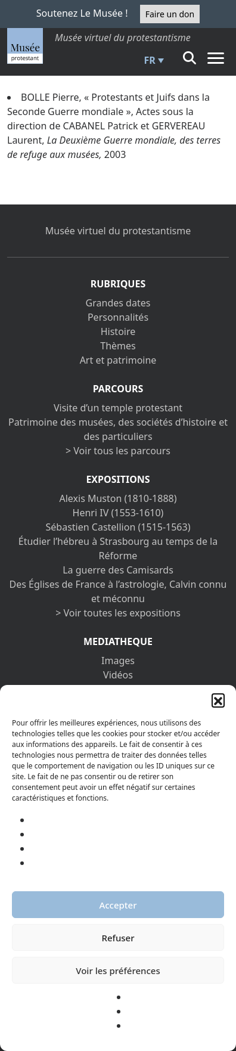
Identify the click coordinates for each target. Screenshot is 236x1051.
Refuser (117, 938)
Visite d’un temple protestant (118, 407)
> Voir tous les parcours (118, 450)
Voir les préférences (118, 970)
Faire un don (169, 14)
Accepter (117, 905)
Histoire (118, 331)
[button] (218, 700)
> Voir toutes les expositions (118, 612)
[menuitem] (152, 60)
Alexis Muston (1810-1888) (117, 498)
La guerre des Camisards (118, 569)
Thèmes (117, 345)
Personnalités (118, 317)
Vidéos (118, 674)
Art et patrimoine (118, 360)
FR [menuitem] (150, 60)
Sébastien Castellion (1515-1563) (118, 527)
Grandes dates (118, 302)
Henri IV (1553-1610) (118, 512)
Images (118, 660)
